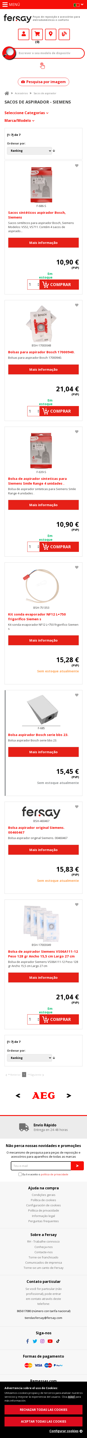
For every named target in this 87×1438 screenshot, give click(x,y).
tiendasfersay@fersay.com (43, 1318)
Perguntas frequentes (43, 1221)
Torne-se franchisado (43, 1257)
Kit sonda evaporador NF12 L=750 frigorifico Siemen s (37, 616)
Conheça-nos (43, 1247)
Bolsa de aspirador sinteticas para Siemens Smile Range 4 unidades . (37, 481)
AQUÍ (71, 1396)
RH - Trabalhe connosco (43, 1241)
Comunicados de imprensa (43, 1262)
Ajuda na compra (43, 1188)
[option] (43, 1096)
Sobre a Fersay (43, 1234)
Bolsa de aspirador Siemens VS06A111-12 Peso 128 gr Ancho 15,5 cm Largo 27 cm (43, 953)
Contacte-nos (43, 1252)
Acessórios (21, 93)
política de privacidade (54, 1174)
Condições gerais (43, 1195)
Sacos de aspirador (45, 93)
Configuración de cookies (43, 1205)
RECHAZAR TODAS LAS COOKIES (43, 1410)
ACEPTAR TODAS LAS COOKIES (43, 1421)
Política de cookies (43, 1200)
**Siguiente (34, 1074)
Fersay (18, 18)
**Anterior (14, 1074)
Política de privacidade (43, 1210)
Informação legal (43, 1216)
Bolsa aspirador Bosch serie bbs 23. (38, 734)
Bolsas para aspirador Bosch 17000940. (41, 352)
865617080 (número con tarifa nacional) (43, 1311)
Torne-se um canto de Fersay (44, 1268)
